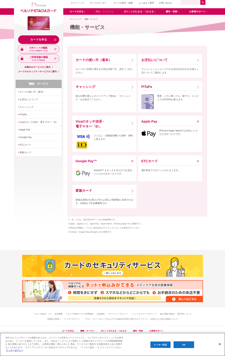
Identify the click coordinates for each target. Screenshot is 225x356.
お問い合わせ (165, 3)
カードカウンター (98, 3)
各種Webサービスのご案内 (37, 67)
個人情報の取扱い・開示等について (175, 314)
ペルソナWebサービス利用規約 (79, 314)
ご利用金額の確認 (38, 58)
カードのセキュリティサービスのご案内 (37, 71)
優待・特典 (138, 331)
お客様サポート (156, 331)
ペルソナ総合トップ (42, 314)
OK (184, 344)
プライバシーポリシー (118, 314)
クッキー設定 (160, 344)
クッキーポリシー (72, 319)
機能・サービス (38, 83)
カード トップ (77, 3)
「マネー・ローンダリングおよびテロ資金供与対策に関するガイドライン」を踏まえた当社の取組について (130, 319)
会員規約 (101, 314)
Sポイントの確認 (38, 49)
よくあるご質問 (146, 3)
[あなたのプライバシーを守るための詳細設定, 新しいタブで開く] (14, 350)
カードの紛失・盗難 (123, 3)
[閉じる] (219, 344)
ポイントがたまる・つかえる (113, 331)
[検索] (191, 2)
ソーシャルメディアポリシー (144, 314)
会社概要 (58, 314)
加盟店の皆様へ (54, 319)
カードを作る (38, 39)
